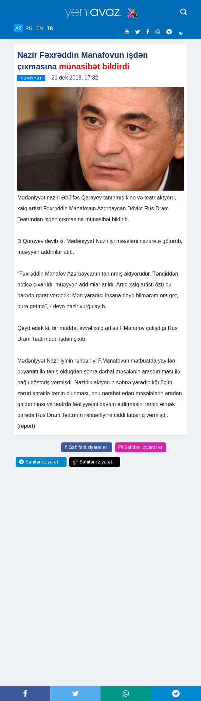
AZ (18, 28)
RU (28, 28)
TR (50, 28)
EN (39, 28)
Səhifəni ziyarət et (86, 447)
